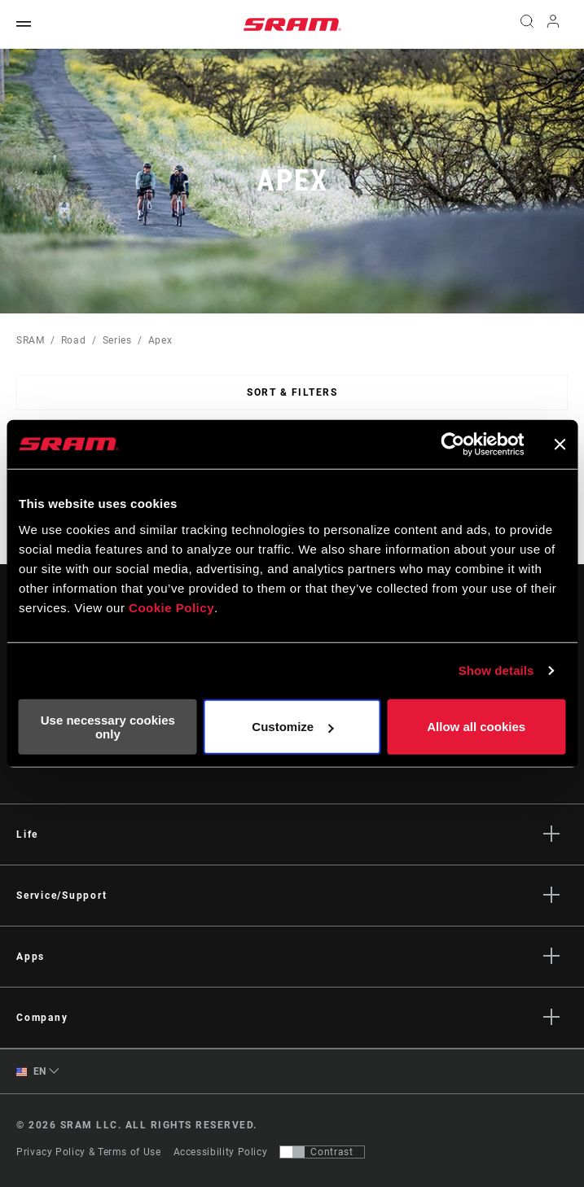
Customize (292, 727)
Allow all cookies (476, 727)
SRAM (30, 340)
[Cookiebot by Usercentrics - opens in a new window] (452, 444)
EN (31, 1072)
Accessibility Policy (220, 1152)
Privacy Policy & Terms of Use (88, 1152)
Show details (496, 670)
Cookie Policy (171, 607)
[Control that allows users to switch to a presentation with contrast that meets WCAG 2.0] (322, 1152)
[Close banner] (559, 444)
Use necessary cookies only (108, 726)
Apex (160, 340)
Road (73, 340)
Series (117, 340)
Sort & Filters (292, 392)
